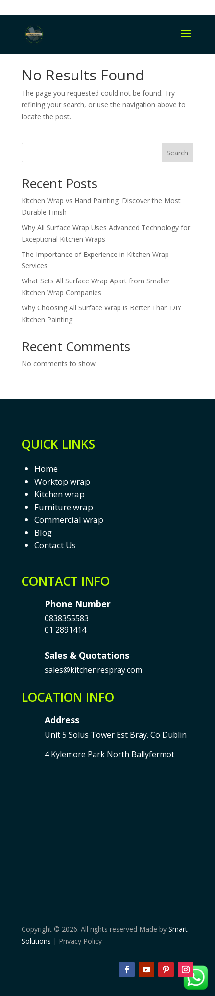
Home (46, 468)
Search (177, 152)
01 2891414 (65, 629)
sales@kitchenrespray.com (93, 669)
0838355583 (67, 618)
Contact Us (55, 545)
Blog (43, 532)
